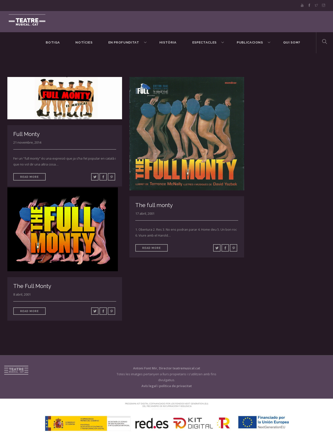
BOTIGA (53, 42)
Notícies (83, 42)
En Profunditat (123, 42)
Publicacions (250, 42)
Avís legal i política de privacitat (166, 386)
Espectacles (204, 42)
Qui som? (291, 42)
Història (168, 42)
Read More (29, 177)
